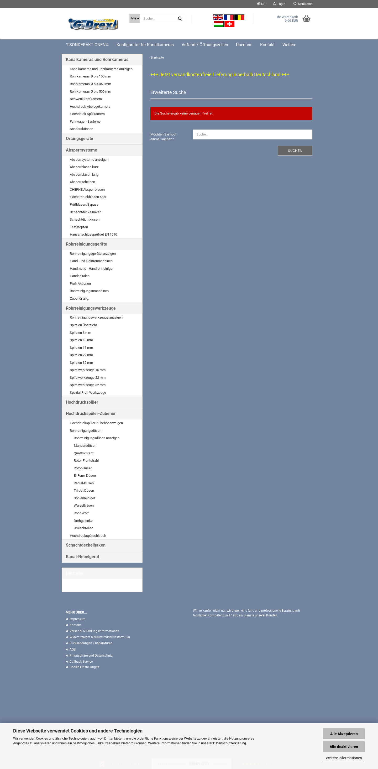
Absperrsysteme (81, 150)
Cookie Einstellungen (84, 667)
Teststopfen (79, 227)
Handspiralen (80, 276)
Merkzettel (302, 4)
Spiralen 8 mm (80, 333)
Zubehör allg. (79, 298)
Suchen (295, 151)
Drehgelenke (83, 521)
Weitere (289, 44)
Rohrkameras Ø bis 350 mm (90, 84)
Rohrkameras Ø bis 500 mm (90, 91)
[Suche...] (134, 18)
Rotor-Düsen (83, 468)
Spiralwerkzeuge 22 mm (88, 378)
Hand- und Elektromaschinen (91, 261)
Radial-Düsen (84, 483)
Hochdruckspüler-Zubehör (91, 413)
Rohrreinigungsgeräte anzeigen (93, 254)
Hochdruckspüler (82, 402)
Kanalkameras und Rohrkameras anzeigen (101, 69)
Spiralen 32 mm (81, 363)
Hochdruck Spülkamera (87, 114)
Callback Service (81, 661)
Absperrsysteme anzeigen (89, 160)
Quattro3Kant (83, 453)
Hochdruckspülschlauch (88, 536)
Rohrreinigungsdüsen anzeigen (96, 438)
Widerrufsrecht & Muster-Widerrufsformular (100, 637)
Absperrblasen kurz (84, 167)
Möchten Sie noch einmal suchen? (163, 136)
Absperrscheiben (82, 182)
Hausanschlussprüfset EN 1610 (93, 234)
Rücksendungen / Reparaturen (91, 643)
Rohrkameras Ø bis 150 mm (90, 76)
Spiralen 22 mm (81, 355)
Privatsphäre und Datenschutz (91, 655)
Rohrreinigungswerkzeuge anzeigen (96, 317)
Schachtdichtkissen (84, 219)
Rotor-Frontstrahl (86, 461)
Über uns (244, 44)
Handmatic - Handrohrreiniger (91, 269)
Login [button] (279, 4)
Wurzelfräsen (84, 505)
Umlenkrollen (83, 528)
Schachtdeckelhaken (85, 212)
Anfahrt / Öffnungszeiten (205, 44)
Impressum (78, 619)
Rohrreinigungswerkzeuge (91, 308)
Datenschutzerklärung (229, 743)
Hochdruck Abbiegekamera (90, 106)
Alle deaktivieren (344, 747)
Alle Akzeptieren (344, 734)
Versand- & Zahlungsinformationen (94, 631)
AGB (73, 649)
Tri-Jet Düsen (84, 490)
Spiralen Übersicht (83, 325)
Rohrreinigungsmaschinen (89, 291)
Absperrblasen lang (84, 174)
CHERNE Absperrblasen (87, 189)
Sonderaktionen (81, 129)
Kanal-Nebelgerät (82, 556)
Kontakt (267, 44)
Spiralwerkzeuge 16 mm (88, 370)
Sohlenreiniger (84, 498)
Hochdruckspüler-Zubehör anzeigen (96, 423)
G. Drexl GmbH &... (79, 585)
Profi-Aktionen (80, 283)
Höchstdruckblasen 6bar (88, 197)
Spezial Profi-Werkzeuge (88, 392)
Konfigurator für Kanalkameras (145, 44)
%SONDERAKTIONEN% (87, 44)
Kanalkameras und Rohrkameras (97, 59)
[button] (261, 4)
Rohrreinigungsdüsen (85, 431)
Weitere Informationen (344, 758)
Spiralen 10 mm (81, 340)
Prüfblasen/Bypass (84, 204)
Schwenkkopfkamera (86, 99)
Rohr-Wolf (81, 513)
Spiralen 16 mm (81, 348)
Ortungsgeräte (79, 138)
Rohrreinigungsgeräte (86, 244)
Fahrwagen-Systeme (85, 121)
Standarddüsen (85, 446)
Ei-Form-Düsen (85, 475)
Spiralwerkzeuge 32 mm (88, 385)
